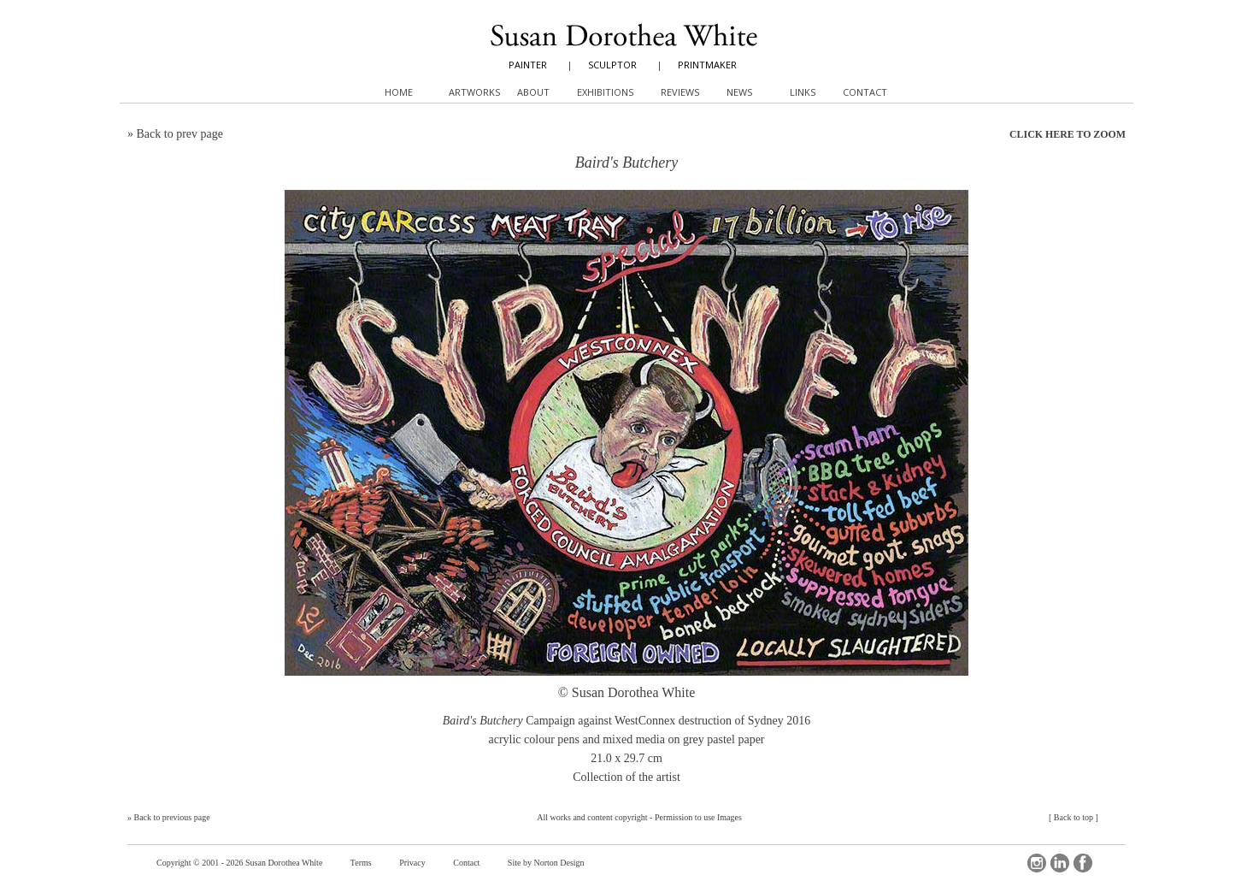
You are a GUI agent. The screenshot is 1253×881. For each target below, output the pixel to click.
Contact (466, 862)
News (739, 92)
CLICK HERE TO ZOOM (1067, 134)
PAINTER (528, 64)
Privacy (412, 862)
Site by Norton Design (546, 862)
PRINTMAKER (707, 64)
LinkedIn (1059, 863)
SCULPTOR (612, 64)
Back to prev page (180, 133)
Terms (361, 862)
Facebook (1083, 863)
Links (802, 92)
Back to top (1073, 817)
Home (399, 92)
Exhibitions (605, 92)
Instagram (1036, 863)
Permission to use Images (698, 817)
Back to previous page (172, 817)
